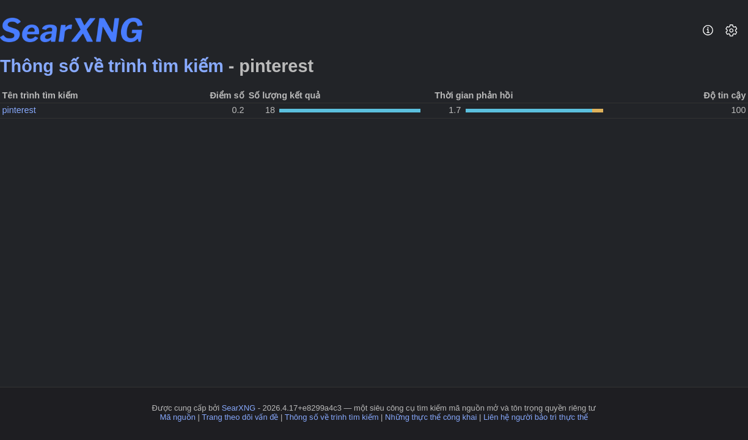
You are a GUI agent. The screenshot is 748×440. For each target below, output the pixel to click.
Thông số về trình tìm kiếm (112, 66)
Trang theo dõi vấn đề (240, 417)
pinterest (19, 110)
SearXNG (238, 408)
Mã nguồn (178, 417)
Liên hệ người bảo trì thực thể (535, 417)
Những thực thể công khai (431, 417)
